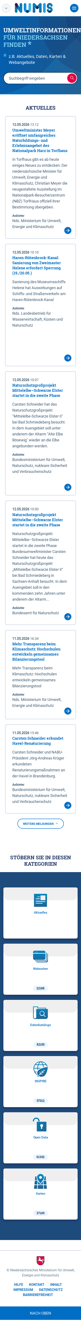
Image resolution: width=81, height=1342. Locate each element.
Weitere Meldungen (40, 823)
